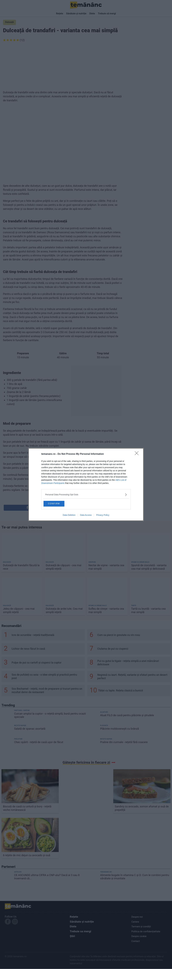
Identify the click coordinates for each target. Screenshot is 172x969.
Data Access (86, 515)
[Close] (137, 454)
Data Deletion (69, 515)
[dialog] (86, 484)
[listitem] (86, 494)
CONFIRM (58, 503)
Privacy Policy (102, 515)
